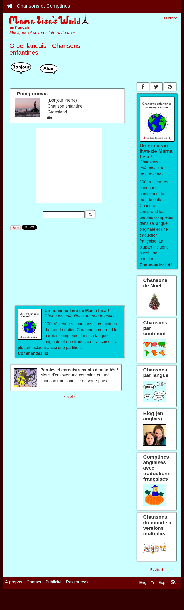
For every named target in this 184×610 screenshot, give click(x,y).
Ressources (77, 582)
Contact (34, 582)
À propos (13, 582)
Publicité (54, 582)
